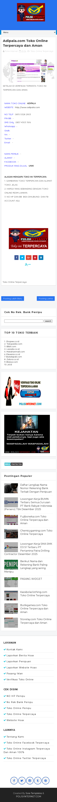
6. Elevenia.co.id (12, 354)
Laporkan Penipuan (19, 661)
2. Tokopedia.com (13, 343)
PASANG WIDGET (31, 578)
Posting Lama (46, 298)
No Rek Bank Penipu (20, 702)
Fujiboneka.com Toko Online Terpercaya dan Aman (34, 520)
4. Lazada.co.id (11, 349)
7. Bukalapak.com (13, 356)
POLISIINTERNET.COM (28, 796)
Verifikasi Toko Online (20, 679)
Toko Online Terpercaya (42, 51)
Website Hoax (15, 720)
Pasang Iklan (15, 673)
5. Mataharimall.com (14, 351)
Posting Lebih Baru (12, 298)
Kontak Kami (15, 649)
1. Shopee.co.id (11, 341)
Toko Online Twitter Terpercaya (26, 758)
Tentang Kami (15, 736)
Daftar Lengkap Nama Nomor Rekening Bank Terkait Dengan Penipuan (36, 488)
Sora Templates (34, 793)
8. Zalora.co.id (11, 359)
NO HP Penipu (16, 696)
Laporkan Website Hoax (22, 667)
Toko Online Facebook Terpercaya (28, 742)
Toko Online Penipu (19, 708)
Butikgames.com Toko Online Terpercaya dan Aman (34, 609)
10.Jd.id (8, 364)
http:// (27, 107)
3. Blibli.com (10, 346)
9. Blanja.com (11, 362)
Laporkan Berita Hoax (20, 655)
